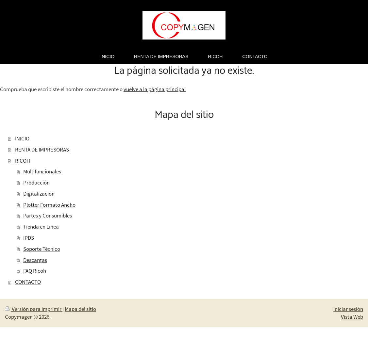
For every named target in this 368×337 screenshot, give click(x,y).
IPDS (28, 237)
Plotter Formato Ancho (49, 204)
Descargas (35, 260)
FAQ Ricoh (34, 270)
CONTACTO (28, 281)
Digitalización (39, 193)
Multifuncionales (42, 171)
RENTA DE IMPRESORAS (42, 149)
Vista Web (352, 316)
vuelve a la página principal (155, 89)
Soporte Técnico (41, 248)
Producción (36, 182)
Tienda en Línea (41, 226)
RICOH (22, 160)
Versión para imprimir (33, 309)
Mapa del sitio (80, 309)
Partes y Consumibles (47, 215)
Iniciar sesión (348, 309)
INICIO (22, 138)
